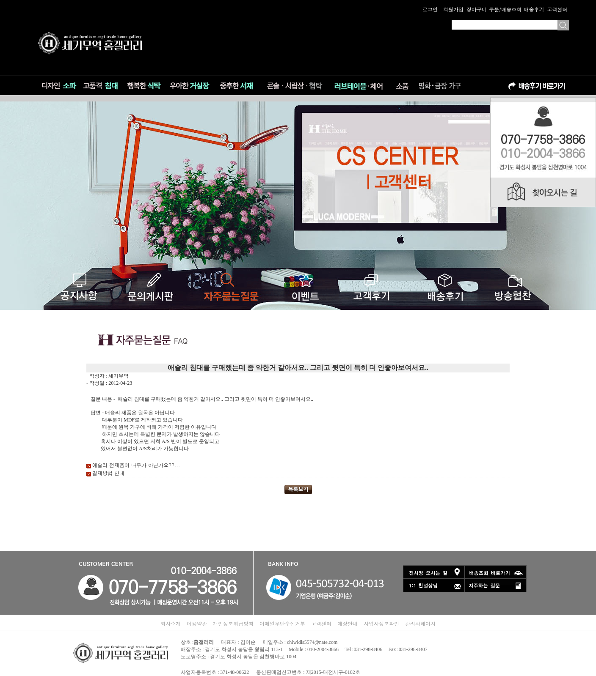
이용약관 (197, 623)
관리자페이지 (420, 623)
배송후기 (534, 9)
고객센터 (557, 9)
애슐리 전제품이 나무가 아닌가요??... (136, 464)
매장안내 (347, 623)
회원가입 (453, 9)
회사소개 (170, 623)
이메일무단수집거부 (282, 623)
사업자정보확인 (381, 623)
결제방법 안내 (108, 472)
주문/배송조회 (505, 9)
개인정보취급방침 (233, 623)
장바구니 (476, 9)
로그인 (430, 9)
